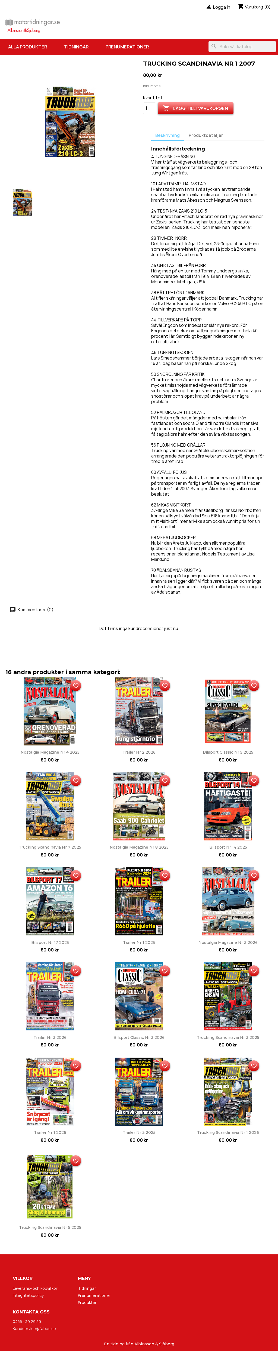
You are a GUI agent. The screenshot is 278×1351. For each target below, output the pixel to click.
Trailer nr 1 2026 (50, 1132)
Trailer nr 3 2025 (139, 1132)
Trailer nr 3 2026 (50, 1037)
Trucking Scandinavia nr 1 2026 (228, 1132)
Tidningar (76, 47)
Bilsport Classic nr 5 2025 (228, 752)
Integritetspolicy (28, 1295)
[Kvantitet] (149, 108)
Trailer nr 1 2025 (139, 942)
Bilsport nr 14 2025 (228, 847)
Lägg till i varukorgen (195, 108)
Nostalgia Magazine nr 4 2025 (50, 752)
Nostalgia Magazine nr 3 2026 (228, 942)
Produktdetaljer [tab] (206, 135)
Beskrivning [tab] (167, 135)
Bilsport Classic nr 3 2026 (139, 1037)
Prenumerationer (127, 47)
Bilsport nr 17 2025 (50, 942)
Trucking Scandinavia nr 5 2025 (50, 1227)
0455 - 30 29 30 (27, 1321)
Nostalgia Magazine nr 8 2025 (139, 847)
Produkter (87, 1302)
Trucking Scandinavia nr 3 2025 (228, 1037)
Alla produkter (27, 47)
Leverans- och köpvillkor (35, 1288)
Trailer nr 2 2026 (139, 752)
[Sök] (242, 46)
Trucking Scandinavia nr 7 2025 (50, 847)
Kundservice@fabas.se (34, 1328)
